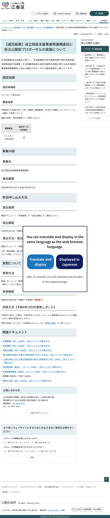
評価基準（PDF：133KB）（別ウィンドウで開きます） (27, 345)
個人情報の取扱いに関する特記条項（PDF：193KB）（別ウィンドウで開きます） (38, 354)
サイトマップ (68, 487)
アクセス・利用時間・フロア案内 (88, 509)
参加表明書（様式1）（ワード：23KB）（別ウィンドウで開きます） (33, 367)
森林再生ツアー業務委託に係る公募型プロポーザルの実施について (95, 58)
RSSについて (91, 487)
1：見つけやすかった (14, 451)
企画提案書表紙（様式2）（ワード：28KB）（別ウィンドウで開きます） (35, 371)
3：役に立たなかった (41, 442)
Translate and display (40, 262)
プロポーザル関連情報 (44, 27)
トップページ (6, 27)
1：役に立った (11, 442)
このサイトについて (10, 487)
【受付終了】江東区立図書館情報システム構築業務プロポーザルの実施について (95, 85)
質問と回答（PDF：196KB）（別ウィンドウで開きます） (28, 380)
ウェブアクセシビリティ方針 (31, 487)
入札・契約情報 (28, 27)
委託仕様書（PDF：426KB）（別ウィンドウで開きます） (28, 350)
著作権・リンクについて (11, 492)
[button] (62, 13)
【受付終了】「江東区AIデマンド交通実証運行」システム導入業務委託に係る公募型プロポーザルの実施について (95, 71)
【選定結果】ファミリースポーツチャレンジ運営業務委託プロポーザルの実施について (95, 97)
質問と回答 (50, 323)
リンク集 (80, 487)
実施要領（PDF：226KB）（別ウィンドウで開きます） (27, 341)
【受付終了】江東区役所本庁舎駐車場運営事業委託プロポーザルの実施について (95, 110)
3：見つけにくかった (47, 451)
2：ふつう (24, 442)
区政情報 (16, 27)
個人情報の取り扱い (52, 487)
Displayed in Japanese (69, 262)
